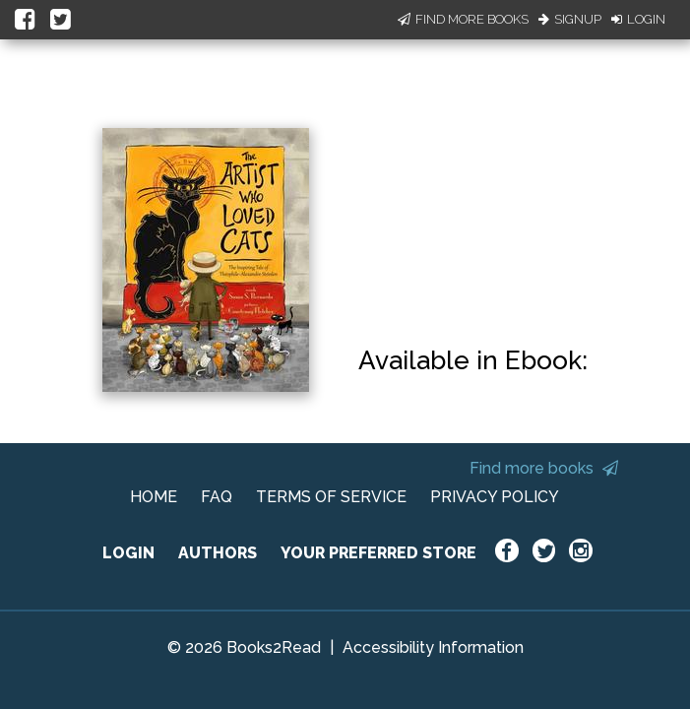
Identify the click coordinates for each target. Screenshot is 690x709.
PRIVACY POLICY (494, 496)
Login (638, 19)
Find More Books (463, 19)
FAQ (216, 496)
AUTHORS (217, 553)
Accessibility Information (433, 647)
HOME (153, 496)
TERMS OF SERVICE (331, 496)
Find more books (544, 468)
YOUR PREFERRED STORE (378, 553)
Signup (569, 19)
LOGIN (128, 553)
